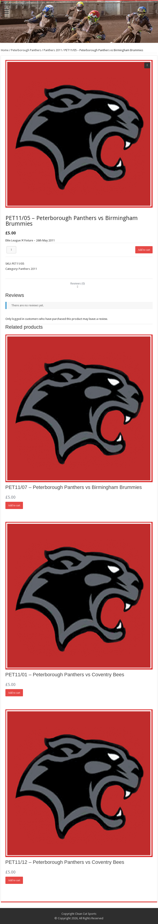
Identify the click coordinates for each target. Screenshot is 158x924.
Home (5, 50)
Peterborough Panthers (26, 50)
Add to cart (144, 249)
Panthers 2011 (53, 50)
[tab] (77, 283)
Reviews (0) (77, 283)
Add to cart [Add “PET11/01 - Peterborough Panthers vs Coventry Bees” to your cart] (14, 692)
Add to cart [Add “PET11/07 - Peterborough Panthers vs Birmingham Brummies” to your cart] (14, 505)
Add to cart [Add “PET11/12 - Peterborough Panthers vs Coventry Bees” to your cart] (14, 880)
